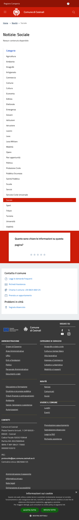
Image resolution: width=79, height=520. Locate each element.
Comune (9, 82)
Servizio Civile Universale (17, 194)
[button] (39, 515)
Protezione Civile (13, 168)
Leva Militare (11, 141)
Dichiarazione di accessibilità (18, 487)
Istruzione (10, 125)
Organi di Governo (13, 346)
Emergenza (11, 109)
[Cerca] (73, 12)
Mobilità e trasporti (52, 369)
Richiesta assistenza (53, 438)
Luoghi (47, 407)
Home (5, 23)
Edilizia (9, 98)
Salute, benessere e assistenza (19, 404)
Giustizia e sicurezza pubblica (18, 391)
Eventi (47, 412)
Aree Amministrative (15, 351)
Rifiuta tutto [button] (50, 510)
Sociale (9, 200)
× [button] (76, 492)
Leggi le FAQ (49, 434)
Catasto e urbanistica (53, 364)
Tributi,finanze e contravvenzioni (20, 395)
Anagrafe (10, 66)
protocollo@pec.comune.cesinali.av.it (18, 458)
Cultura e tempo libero (54, 351)
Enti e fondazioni (13, 360)
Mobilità (9, 146)
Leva (8, 136)
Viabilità (9, 226)
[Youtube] (62, 334)
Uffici (8, 355)
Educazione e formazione (16, 386)
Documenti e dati (13, 373)
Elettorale (10, 104)
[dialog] (39, 505)
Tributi (9, 210)
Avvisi (47, 395)
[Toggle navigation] (5, 11)
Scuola (9, 184)
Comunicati (49, 391)
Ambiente (10, 61)
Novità (14, 23)
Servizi (9, 189)
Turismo (9, 216)
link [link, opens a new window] (64, 505)
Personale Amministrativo (17, 369)
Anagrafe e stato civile (54, 346)
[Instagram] (68, 334)
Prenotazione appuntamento (56, 425)
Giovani (9, 114)
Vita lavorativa (50, 355)
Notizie (47, 386)
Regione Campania (12, 3)
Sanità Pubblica (12, 178)
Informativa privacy (14, 478)
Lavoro (9, 130)
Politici (9, 364)
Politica (9, 162)
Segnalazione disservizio (54, 429)
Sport (8, 205)
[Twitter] (68, 330)
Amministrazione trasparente (18, 474)
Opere (8, 152)
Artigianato (11, 72)
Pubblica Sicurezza (14, 173)
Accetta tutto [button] (29, 510)
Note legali (10, 483)
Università (10, 221)
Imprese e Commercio (53, 360)
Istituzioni (10, 120)
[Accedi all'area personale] (68, 3)
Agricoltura (11, 56)
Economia (10, 93)
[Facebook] (62, 330)
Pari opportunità (13, 157)
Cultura (9, 88)
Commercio (11, 77)
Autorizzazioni (12, 409)
